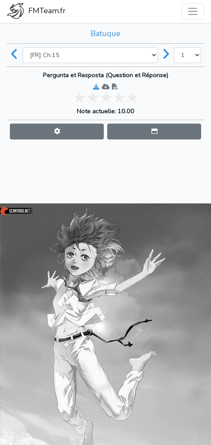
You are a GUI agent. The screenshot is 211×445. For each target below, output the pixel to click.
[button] (57, 131)
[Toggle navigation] (192, 11)
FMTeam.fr (36, 11)
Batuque (105, 33)
